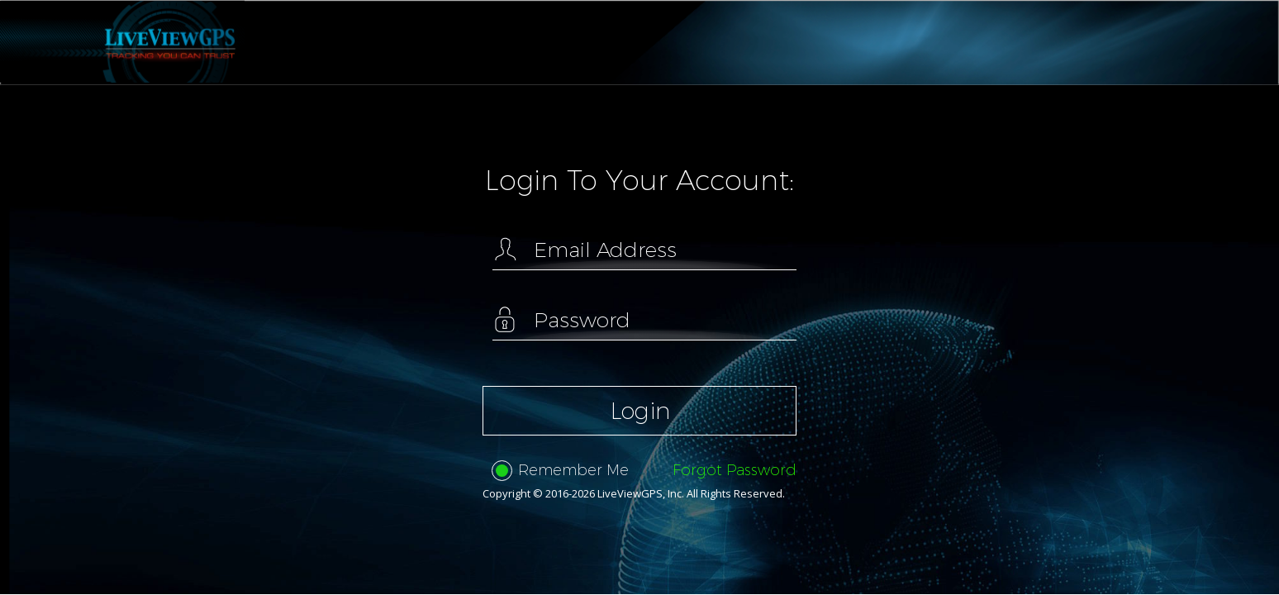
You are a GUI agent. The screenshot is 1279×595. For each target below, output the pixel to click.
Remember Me (560, 470)
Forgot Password (734, 470)
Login (640, 411)
